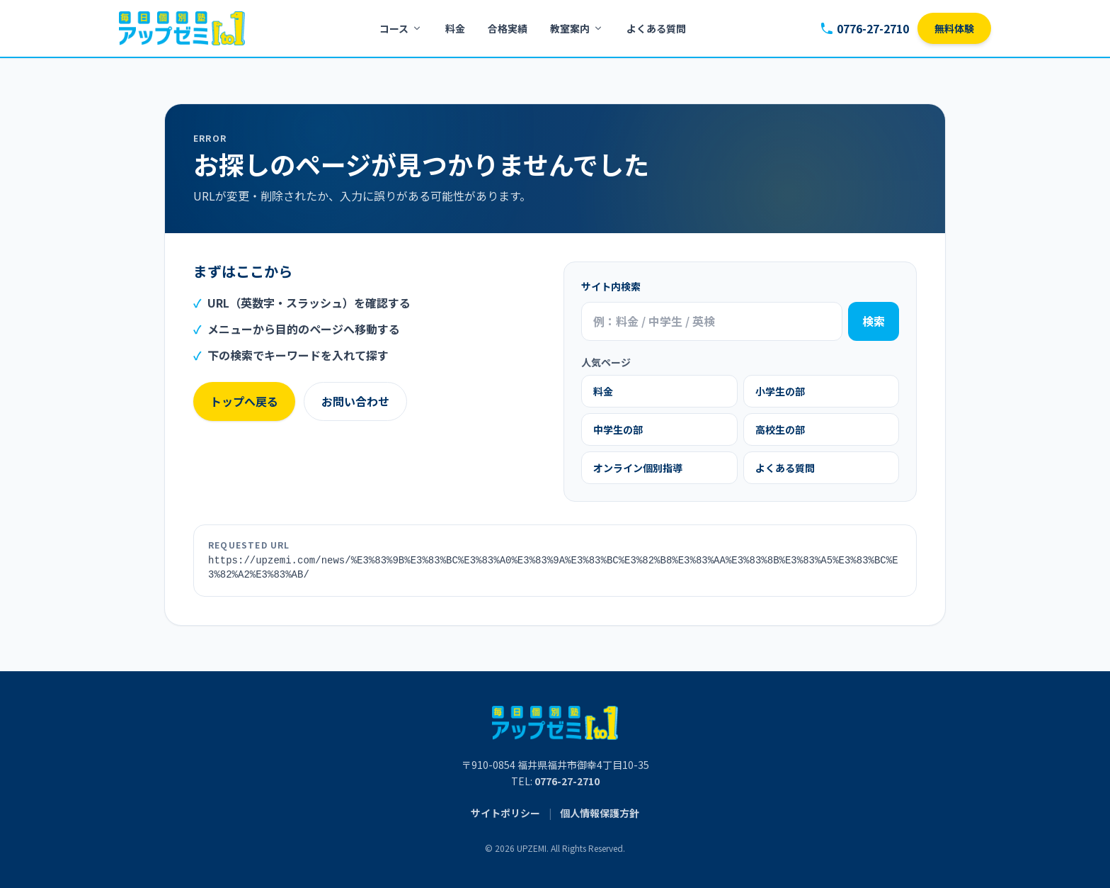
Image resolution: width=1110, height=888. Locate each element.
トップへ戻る (244, 401)
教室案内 (577, 28)
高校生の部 (780, 429)
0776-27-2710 (864, 28)
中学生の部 (618, 429)
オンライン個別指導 (637, 468)
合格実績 (507, 28)
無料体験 (954, 28)
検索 (873, 321)
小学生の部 (780, 391)
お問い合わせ (355, 401)
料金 (455, 28)
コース (401, 28)
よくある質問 (656, 28)
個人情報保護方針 (599, 813)
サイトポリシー (505, 813)
